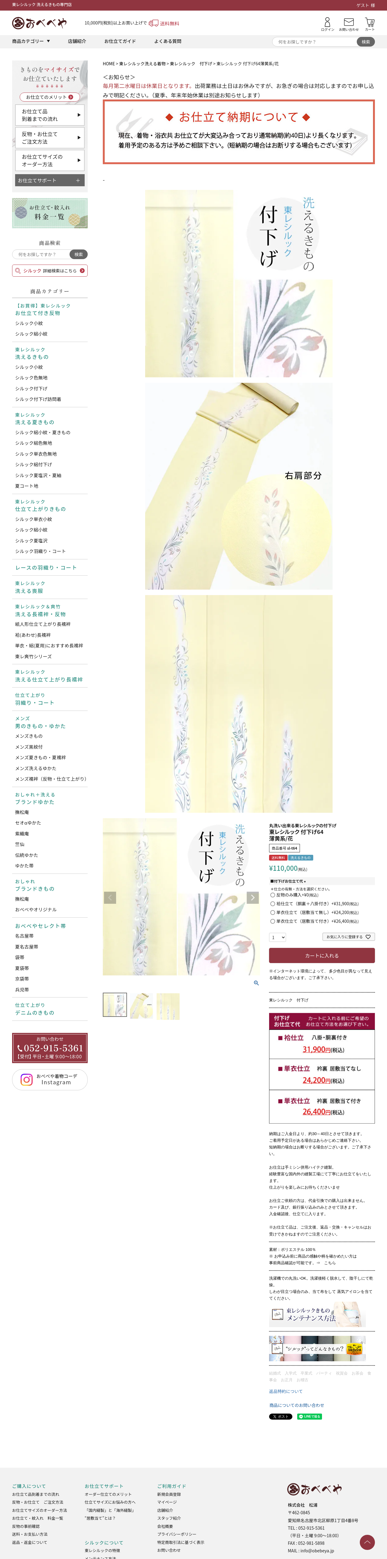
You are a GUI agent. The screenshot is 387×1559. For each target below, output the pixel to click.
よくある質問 (167, 41)
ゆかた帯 (24, 865)
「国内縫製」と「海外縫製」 (110, 1510)
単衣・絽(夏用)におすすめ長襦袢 (49, 645)
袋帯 (19, 957)
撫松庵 (22, 812)
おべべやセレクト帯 (40, 925)
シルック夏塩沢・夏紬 (38, 475)
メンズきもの (29, 736)
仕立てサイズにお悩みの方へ (110, 1502)
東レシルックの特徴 (102, 1550)
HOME (109, 63)
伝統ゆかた (26, 855)
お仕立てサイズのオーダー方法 (42, 160)
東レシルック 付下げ (191, 63)
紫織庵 (22, 833)
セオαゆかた (28, 822)
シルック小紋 (29, 323)
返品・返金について (29, 1542)
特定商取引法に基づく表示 (180, 1542)
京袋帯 (22, 978)
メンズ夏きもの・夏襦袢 (40, 757)
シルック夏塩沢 (31, 540)
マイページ (167, 1502)
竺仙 (19, 844)
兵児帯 (22, 989)
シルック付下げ (31, 388)
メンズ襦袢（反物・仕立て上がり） (51, 779)
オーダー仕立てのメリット (108, 1494)
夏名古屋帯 (26, 946)
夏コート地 (26, 486)
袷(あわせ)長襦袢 (33, 635)
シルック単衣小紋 (33, 519)
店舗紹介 (77, 41)
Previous (110, 898)
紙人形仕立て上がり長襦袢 (43, 624)
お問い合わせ (169, 1550)
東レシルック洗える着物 (142, 63)
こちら (330, 1263)
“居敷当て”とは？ (100, 1518)
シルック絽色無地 (33, 443)
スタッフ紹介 (169, 1518)
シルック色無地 (31, 377)
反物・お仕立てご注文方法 (40, 137)
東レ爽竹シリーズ (33, 656)
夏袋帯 (22, 968)
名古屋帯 (24, 935)
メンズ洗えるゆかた (36, 768)
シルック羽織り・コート (40, 551)
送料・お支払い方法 (29, 1534)
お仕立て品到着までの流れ (40, 115)
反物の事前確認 (26, 1526)
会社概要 (165, 1526)
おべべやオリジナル (36, 909)
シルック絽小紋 (31, 333)
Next (253, 898)
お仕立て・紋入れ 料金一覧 (37, 1518)
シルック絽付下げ (33, 464)
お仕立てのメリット (46, 97)
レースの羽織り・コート (46, 567)
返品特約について (286, 1391)
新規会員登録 (169, 1494)
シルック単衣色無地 (36, 454)
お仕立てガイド (120, 41)
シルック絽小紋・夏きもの (43, 432)
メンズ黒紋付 (29, 747)
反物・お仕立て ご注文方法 (37, 1502)
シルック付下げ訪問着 (38, 399)
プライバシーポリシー (177, 1534)
